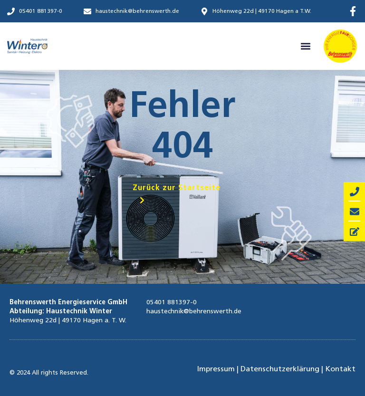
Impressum (216, 369)
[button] (305, 46)
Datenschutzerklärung (279, 369)
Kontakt (340, 369)
